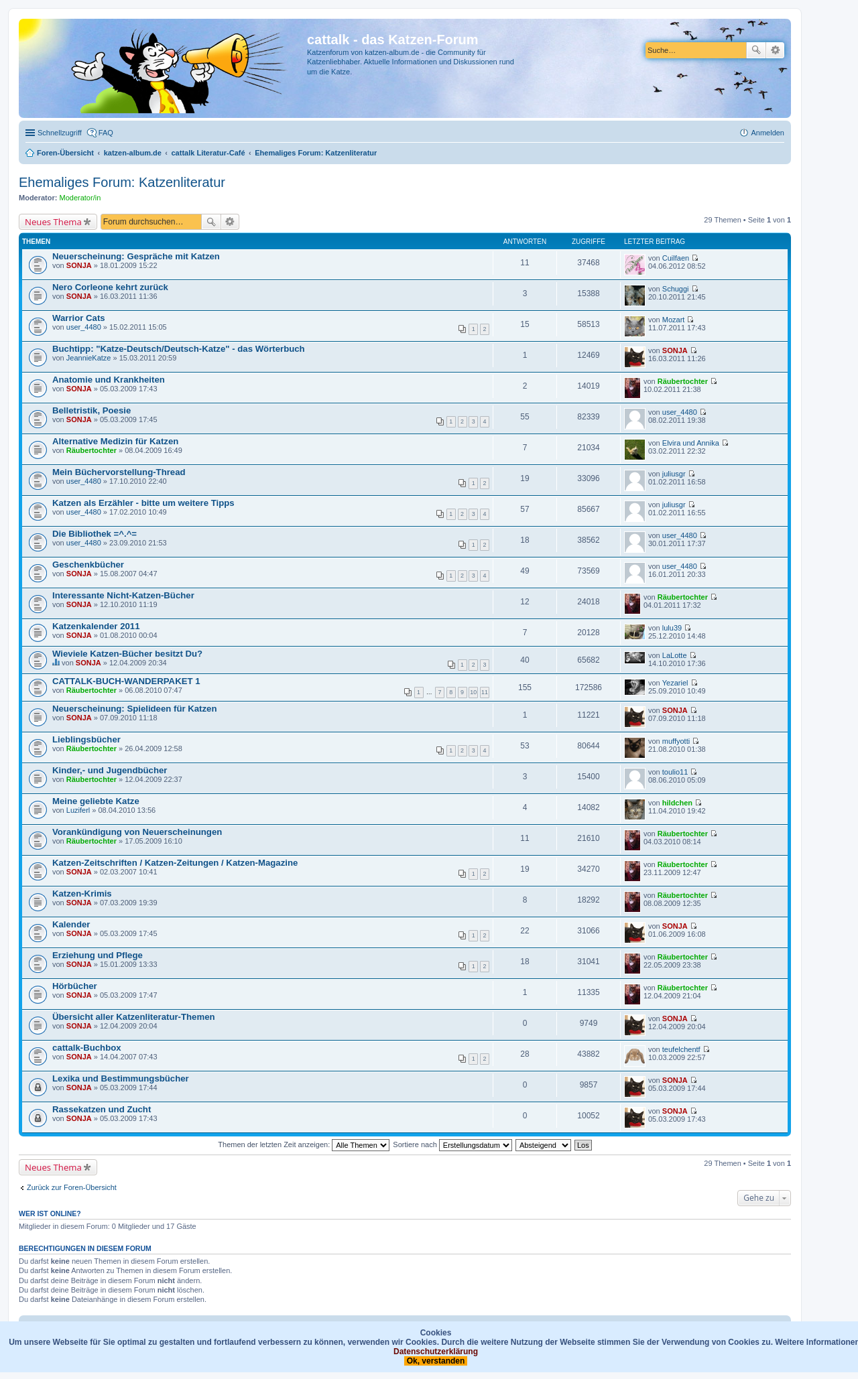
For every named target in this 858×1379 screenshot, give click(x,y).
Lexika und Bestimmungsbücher (120, 1078)
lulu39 (672, 628)
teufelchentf (681, 1049)
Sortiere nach (452, 1144)
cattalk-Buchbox (86, 1048)
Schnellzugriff (60, 133)
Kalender (71, 924)
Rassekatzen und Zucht (101, 1109)
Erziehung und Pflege (97, 955)
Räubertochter (683, 381)
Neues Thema (53, 222)
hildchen (677, 803)
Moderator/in (80, 198)
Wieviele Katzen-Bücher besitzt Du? (127, 654)
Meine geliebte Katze (95, 801)
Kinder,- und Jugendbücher (109, 770)
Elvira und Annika (690, 443)
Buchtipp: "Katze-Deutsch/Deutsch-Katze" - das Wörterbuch (178, 349)
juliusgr (674, 474)
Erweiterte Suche (775, 50)
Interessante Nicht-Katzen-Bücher (123, 595)
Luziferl (78, 810)
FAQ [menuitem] (106, 133)
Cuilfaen (675, 258)
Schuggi (675, 289)
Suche (756, 50)
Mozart (673, 320)
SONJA (79, 265)
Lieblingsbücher (86, 739)
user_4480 (83, 327)
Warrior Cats (78, 318)
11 (484, 692)
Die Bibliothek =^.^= (94, 534)
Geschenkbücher (88, 565)
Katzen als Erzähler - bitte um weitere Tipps (143, 503)
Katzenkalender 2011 (95, 626)
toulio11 (675, 772)
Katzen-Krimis (82, 894)
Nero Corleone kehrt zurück (110, 287)
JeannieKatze (88, 358)
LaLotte (674, 655)
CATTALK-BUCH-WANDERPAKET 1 (126, 681)
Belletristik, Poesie (91, 410)
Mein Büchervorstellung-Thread (119, 472)
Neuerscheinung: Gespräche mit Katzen (136, 256)
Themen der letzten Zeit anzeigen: (303, 1144)
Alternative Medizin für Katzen (115, 441)
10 (473, 692)
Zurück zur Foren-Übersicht (72, 1187)
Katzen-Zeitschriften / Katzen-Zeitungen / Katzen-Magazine (175, 863)
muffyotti (676, 741)
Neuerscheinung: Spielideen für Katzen (134, 709)
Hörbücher (74, 986)
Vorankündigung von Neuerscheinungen (137, 832)
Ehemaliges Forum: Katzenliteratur (122, 182)
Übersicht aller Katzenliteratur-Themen (133, 1017)
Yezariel (675, 683)
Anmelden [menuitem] (767, 133)
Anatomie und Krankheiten (108, 380)
